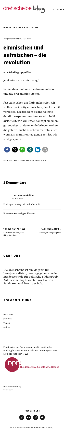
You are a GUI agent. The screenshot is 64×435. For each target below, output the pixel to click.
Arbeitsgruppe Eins (19, 72)
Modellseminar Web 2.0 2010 (20, 27)
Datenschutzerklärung (12, 386)
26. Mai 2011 (25, 38)
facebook (8, 314)
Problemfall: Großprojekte (50, 231)
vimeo (6, 322)
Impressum (8, 390)
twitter (7, 327)
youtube (7, 318)
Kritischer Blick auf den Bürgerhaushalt (17, 232)
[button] (7, 150)
